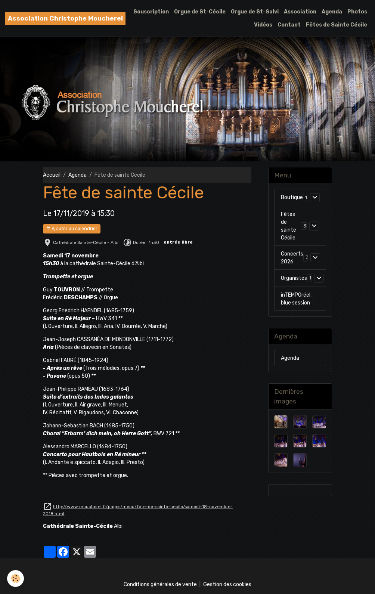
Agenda (332, 12)
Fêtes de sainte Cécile (288, 226)
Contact (289, 25)
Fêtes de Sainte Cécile (336, 25)
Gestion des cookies (227, 584)
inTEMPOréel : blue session (297, 299)
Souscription (151, 12)
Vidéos (263, 25)
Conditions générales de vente (160, 584)
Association (300, 12)
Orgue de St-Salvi (255, 12)
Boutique (292, 197)
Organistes (294, 278)
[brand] (65, 18)
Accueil (52, 175)
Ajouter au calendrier (71, 229)
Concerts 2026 (292, 258)
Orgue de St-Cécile (200, 12)
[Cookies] (15, 578)
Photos (357, 12)
